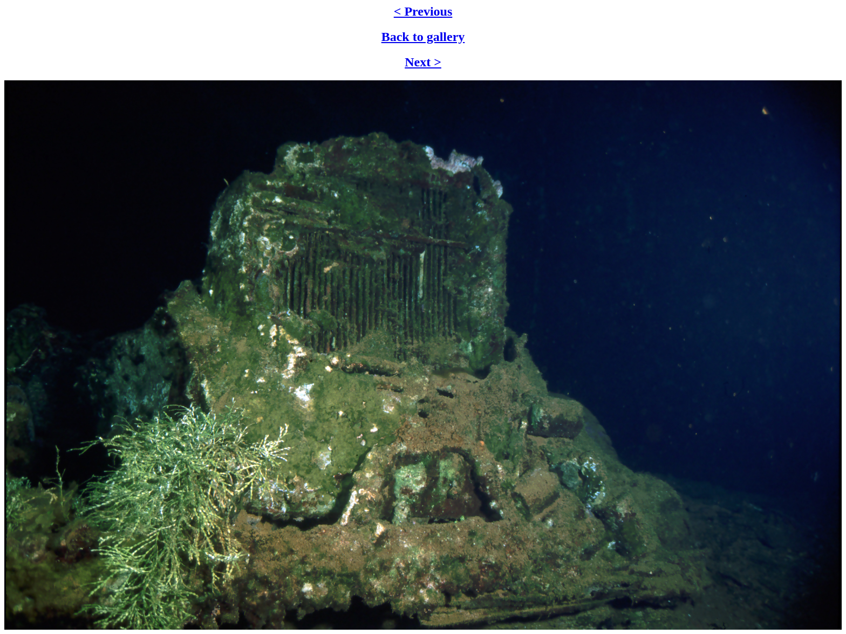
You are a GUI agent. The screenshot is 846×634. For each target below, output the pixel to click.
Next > (423, 62)
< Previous (423, 11)
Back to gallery (423, 37)
